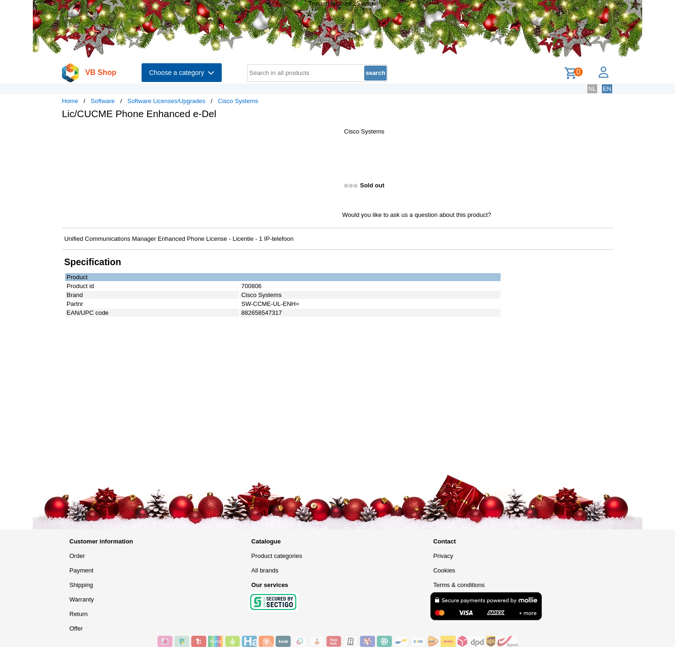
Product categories (276, 555)
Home (70, 100)
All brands (264, 570)
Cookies (444, 570)
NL (592, 88)
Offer (76, 628)
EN (607, 88)
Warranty (81, 599)
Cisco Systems (238, 100)
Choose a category (181, 72)
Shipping (81, 584)
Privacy (443, 555)
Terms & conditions (459, 584)
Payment (81, 570)
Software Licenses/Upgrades (166, 100)
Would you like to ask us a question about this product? (416, 214)
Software (103, 100)
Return (78, 613)
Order (77, 555)
